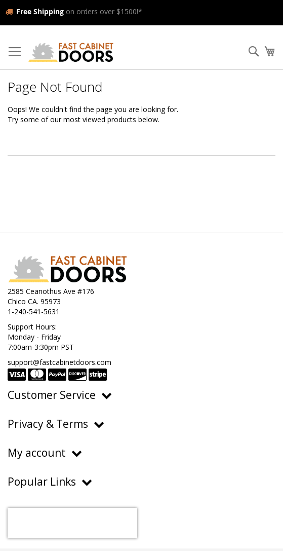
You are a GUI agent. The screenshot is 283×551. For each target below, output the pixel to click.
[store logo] (71, 52)
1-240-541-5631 (34, 311)
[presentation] (72, 523)
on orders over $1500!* (74, 11)
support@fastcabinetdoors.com (59, 362)
